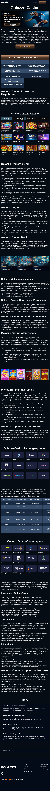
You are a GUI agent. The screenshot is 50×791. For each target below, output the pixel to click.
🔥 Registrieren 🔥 (25, 46)
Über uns (26, 766)
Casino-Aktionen (44, 764)
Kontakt (26, 764)
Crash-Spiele (31, 119)
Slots (43, 119)
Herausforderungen (44, 768)
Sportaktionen (43, 766)
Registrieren (42, 2)
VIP (41, 771)
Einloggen (35, 2)
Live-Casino (19, 119)
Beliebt (6, 119)
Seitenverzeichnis (28, 771)
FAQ (25, 768)
